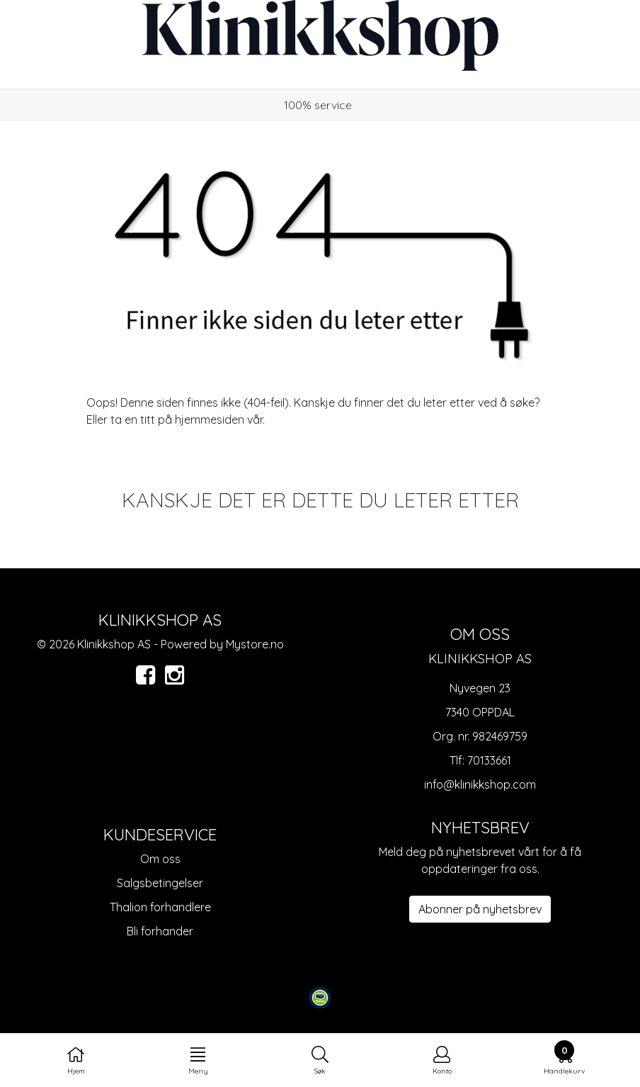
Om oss (160, 859)
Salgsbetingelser (160, 883)
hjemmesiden (209, 419)
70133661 (489, 760)
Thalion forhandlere (160, 907)
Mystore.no (255, 644)
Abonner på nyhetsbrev (480, 909)
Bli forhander (160, 931)
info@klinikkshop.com (480, 784)
